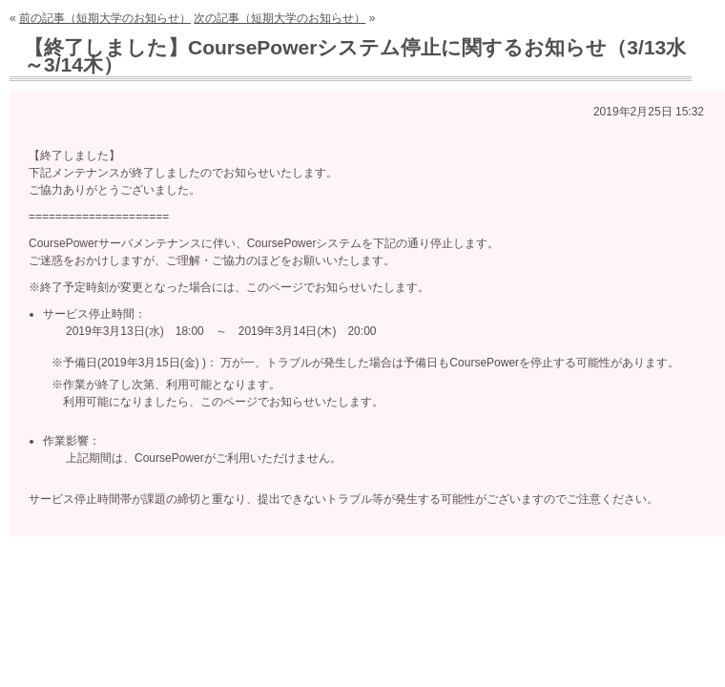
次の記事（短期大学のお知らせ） (279, 18)
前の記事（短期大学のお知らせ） (105, 18)
